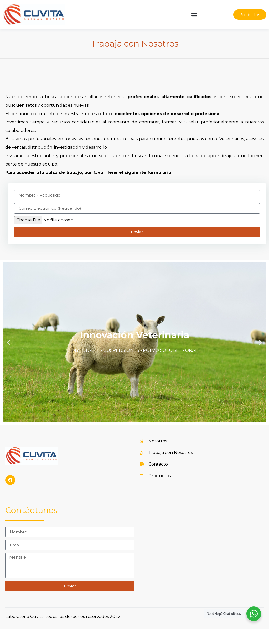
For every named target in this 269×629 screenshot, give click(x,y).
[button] (194, 15)
